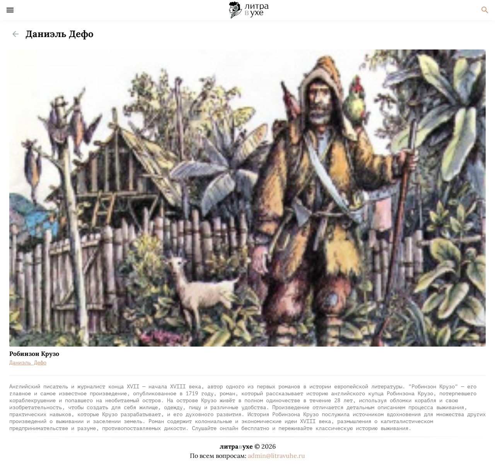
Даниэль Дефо (27, 363)
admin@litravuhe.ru (276, 455)
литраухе (236, 446)
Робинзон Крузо (34, 353)
